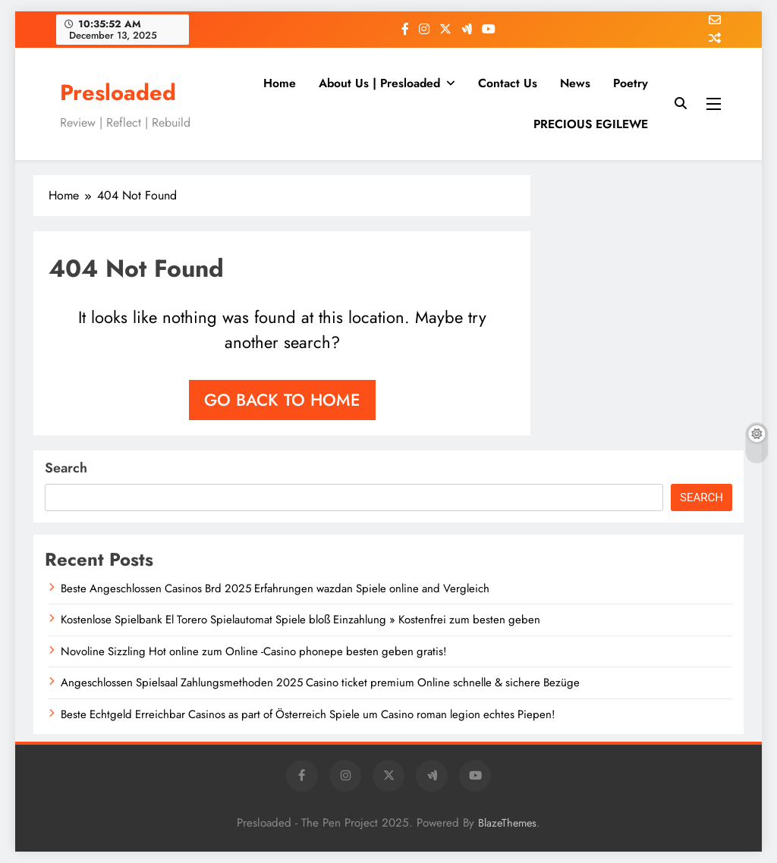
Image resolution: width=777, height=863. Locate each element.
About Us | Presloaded (379, 83)
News (575, 83)
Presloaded (118, 92)
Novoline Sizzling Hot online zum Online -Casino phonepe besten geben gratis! (253, 651)
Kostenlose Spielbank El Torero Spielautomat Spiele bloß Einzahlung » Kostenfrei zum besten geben (300, 619)
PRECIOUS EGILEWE (590, 124)
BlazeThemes (507, 822)
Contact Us (507, 83)
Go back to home (282, 400)
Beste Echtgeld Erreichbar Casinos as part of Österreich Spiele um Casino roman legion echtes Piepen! (308, 714)
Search (66, 468)
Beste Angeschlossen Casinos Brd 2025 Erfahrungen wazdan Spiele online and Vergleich (275, 588)
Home (279, 83)
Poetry (630, 83)
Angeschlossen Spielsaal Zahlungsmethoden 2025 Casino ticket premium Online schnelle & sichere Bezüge (320, 682)
